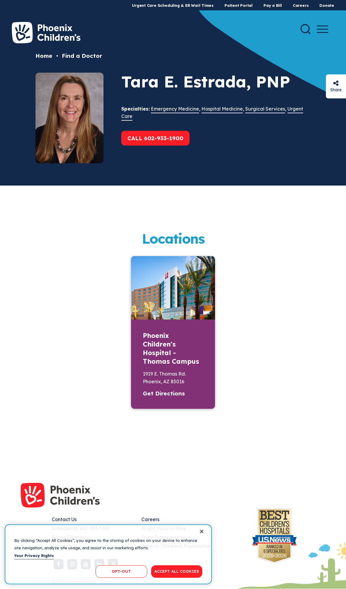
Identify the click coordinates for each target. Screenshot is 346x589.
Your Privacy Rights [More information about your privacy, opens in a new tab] (34, 555)
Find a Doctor (82, 55)
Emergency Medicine (175, 109)
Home (43, 55)
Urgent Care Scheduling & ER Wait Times (173, 5)
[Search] (305, 29)
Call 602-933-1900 (155, 138)
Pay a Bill (272, 5)
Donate (326, 5)
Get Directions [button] (164, 393)
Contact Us (64, 519)
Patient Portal (238, 5)
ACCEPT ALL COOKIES (176, 571)
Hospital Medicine (222, 109)
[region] (108, 554)
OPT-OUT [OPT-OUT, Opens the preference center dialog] (121, 571)
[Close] (201, 531)
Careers (300, 5)
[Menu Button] (322, 29)
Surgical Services (265, 109)
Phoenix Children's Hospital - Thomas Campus (171, 348)
